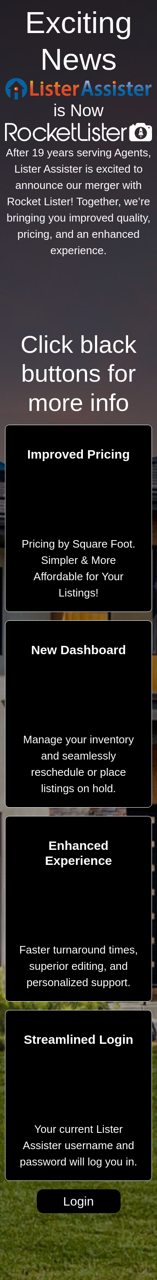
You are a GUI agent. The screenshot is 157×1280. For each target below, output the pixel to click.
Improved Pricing (78, 454)
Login (78, 1201)
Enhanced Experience (78, 853)
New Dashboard (78, 650)
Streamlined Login (79, 1039)
